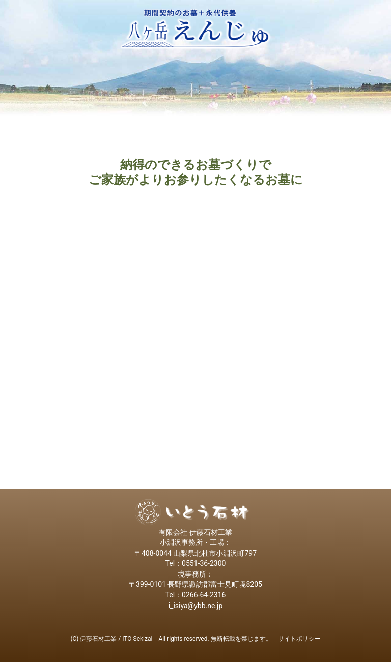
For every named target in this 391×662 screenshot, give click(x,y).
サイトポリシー (299, 638)
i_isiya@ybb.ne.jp (196, 605)
